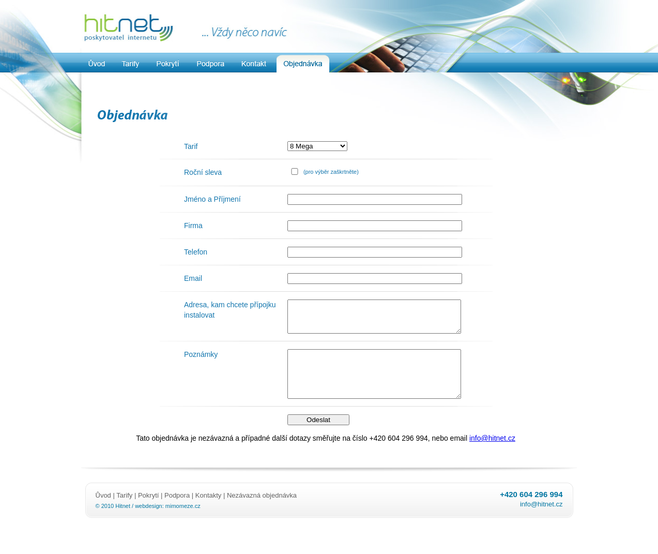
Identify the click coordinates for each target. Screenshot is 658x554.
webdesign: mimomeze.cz (168, 521)
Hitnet (122, 521)
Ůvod (104, 511)
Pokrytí (168, 63)
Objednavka (303, 63)
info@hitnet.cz (492, 454)
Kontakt (253, 63)
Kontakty (208, 511)
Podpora (210, 63)
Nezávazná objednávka (262, 511)
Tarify (131, 63)
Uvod (97, 63)
